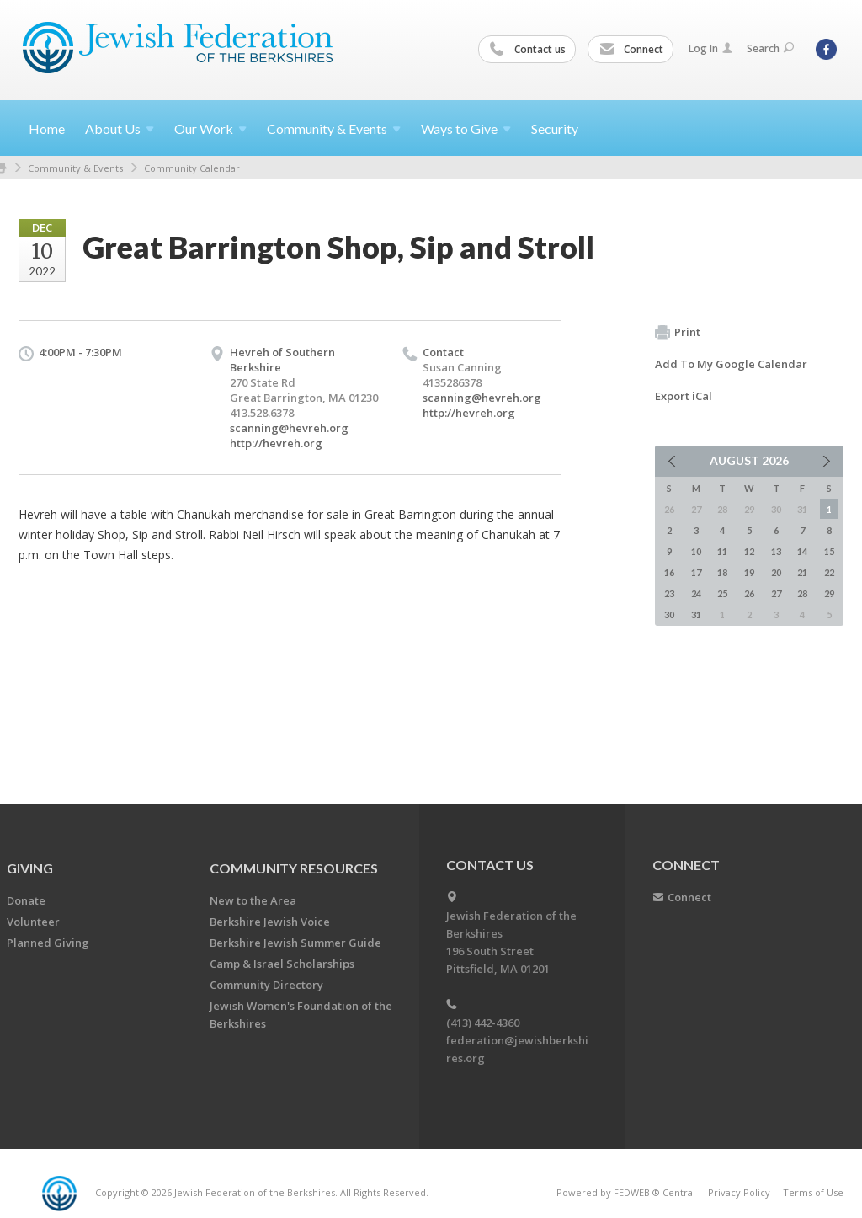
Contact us (528, 49)
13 (776, 551)
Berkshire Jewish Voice (270, 921)
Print (677, 332)
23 (669, 593)
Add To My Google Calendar (731, 363)
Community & (334, 128)
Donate (26, 900)
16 (669, 572)
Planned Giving (48, 942)
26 (749, 593)
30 (669, 614)
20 (776, 572)
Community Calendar (192, 168)
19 (749, 572)
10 (696, 551)
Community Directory (266, 984)
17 (696, 572)
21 (802, 572)
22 (829, 572)
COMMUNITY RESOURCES (294, 868)
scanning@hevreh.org (289, 427)
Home (47, 128)
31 (696, 614)
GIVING (30, 868)
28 (802, 593)
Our (210, 128)
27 (776, 593)
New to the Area (253, 900)
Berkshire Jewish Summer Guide (295, 942)
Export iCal (683, 395)
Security (554, 128)
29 (829, 593)
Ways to (466, 128)
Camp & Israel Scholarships (282, 963)
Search (770, 48)
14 (802, 551)
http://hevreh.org (276, 443)
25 (722, 593)
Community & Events (75, 168)
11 (722, 551)
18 (722, 572)
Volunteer (33, 921)
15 (829, 551)
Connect (631, 49)
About (119, 128)
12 (749, 551)
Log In (710, 48)
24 (696, 593)
